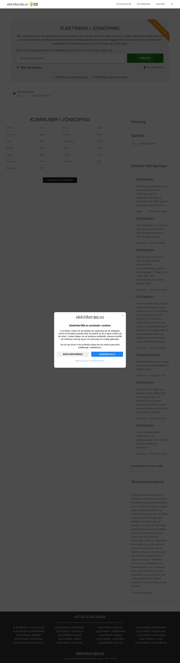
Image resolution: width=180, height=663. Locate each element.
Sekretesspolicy (82, 361)
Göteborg (143, 4)
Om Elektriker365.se (96, 361)
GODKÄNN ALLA (107, 354)
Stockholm (123, 4)
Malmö (160, 4)
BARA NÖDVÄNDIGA (73, 354)
